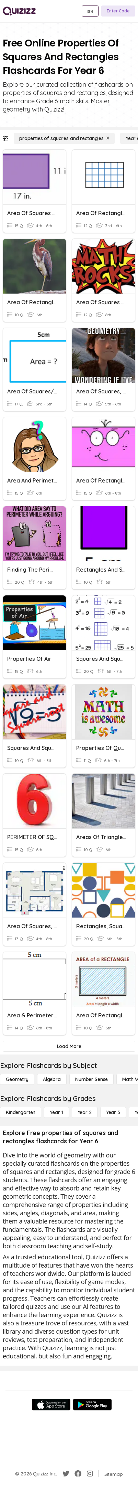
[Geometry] (17, 1079)
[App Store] (51, 1404)
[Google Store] (92, 1404)
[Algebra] (52, 1079)
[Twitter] (65, 1473)
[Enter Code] (118, 11)
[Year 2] (84, 1112)
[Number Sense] (91, 1079)
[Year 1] (56, 1112)
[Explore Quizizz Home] (19, 11)
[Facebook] (77, 1473)
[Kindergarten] (20, 1112)
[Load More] (69, 1046)
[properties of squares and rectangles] (64, 138)
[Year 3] (113, 1112)
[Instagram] (90, 1473)
